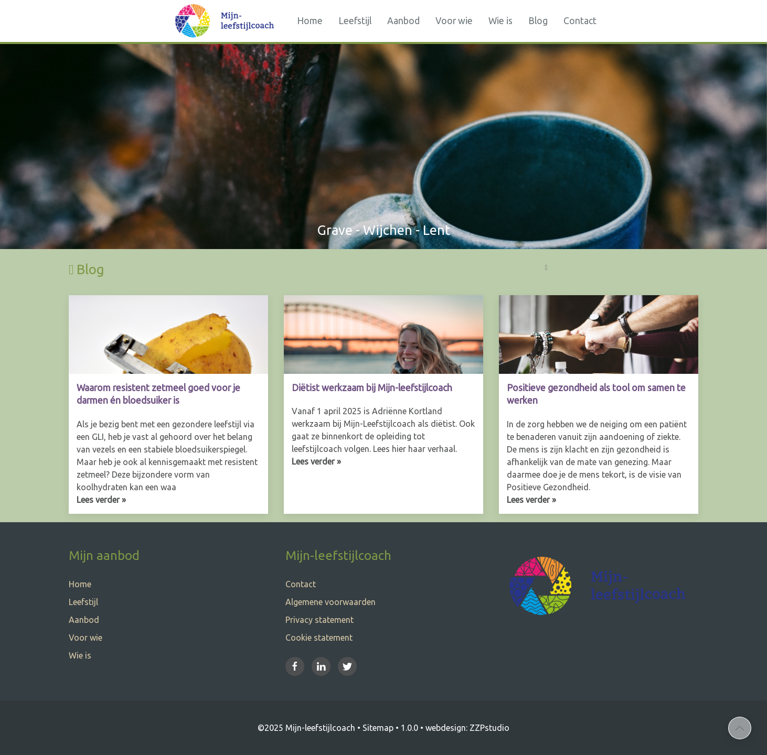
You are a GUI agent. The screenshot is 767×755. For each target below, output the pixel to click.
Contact (579, 21)
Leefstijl (354, 21)
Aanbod (403, 21)
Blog (538, 21)
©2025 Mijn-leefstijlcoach (306, 727)
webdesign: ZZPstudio (467, 727)
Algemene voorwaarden (330, 602)
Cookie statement (319, 637)
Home (310, 21)
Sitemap (378, 727)
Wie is (500, 21)
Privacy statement (319, 619)
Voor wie (454, 21)
